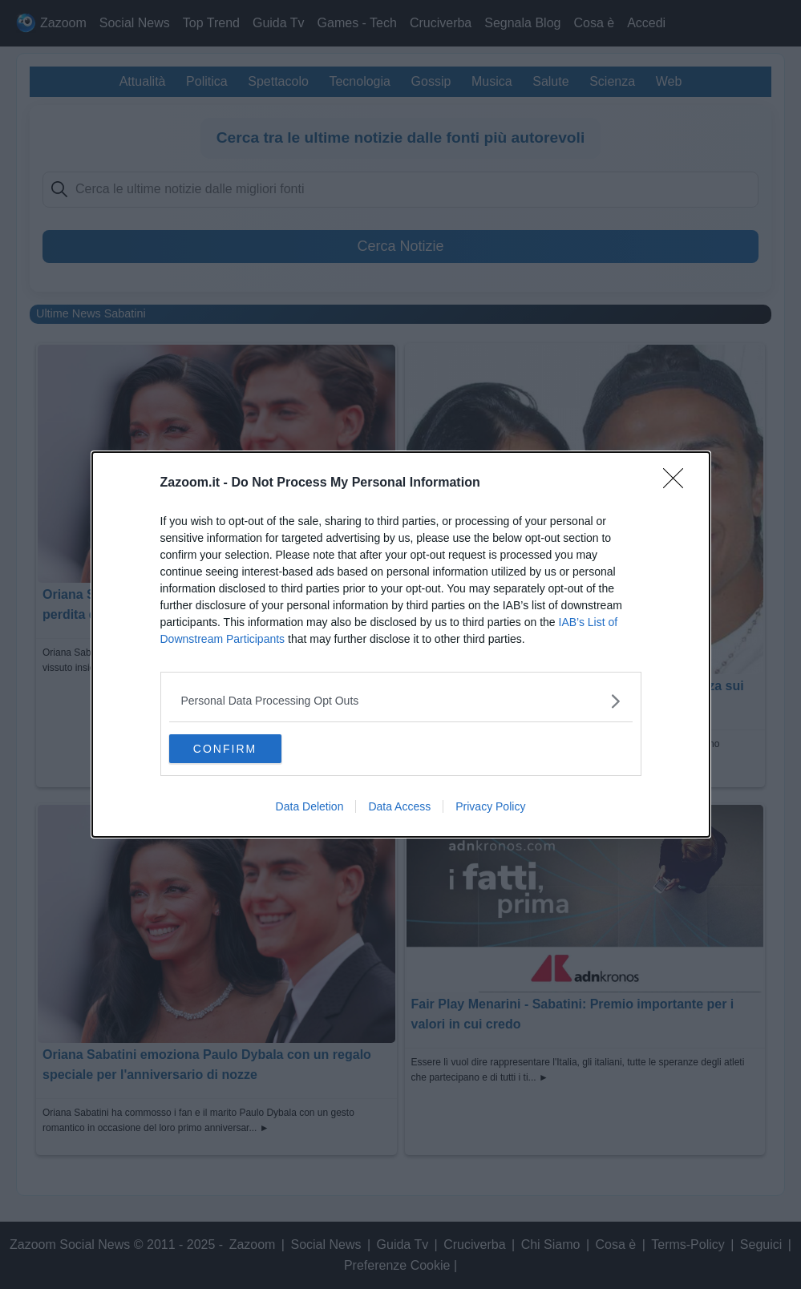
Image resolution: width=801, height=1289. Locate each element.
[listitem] (401, 699)
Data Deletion (310, 808)
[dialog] (401, 644)
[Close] (678, 482)
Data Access (399, 808)
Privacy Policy (490, 808)
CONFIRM (245, 748)
